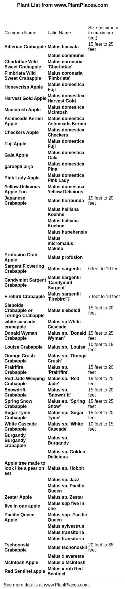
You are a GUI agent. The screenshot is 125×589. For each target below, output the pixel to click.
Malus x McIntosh (66, 562)
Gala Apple (16, 155)
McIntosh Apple (21, 562)
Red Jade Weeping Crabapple (25, 381)
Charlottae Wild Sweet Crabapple (23, 64)
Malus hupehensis (67, 232)
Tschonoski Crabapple (17, 547)
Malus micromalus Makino (60, 243)
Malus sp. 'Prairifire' (58, 370)
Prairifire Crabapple (16, 370)
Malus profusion (65, 257)
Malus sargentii (64, 268)
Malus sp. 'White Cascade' (65, 426)
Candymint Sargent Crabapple (25, 283)
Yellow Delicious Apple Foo (22, 189)
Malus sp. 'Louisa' (67, 347)
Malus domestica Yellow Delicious (66, 189)
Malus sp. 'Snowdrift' (59, 392)
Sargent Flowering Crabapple (24, 269)
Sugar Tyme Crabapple (17, 415)
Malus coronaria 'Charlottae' (65, 64)
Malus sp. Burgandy (58, 440)
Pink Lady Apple (22, 177)
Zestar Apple (18, 497)
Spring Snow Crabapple (18, 404)
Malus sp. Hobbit (66, 468)
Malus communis (66, 55)
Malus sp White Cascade (64, 324)
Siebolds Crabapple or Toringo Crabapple (25, 310)
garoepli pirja (19, 166)
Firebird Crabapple (25, 296)
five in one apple (22, 506)
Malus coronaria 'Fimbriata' (65, 76)
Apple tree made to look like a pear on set (25, 468)
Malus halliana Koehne (63, 212)
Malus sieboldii (64, 310)
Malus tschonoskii (67, 547)
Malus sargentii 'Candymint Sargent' (64, 282)
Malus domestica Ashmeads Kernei (67, 121)
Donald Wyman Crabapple (21, 336)
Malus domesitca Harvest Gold (66, 98)
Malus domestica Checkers (66, 132)
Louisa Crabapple (24, 347)
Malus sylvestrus (66, 526)
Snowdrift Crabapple (16, 392)
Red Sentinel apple (25, 571)
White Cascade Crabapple (21, 426)
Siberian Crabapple (25, 46)
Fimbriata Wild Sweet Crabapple (23, 76)
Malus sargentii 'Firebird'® (64, 296)
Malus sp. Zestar (65, 497)
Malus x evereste (66, 556)
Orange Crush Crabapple (20, 358)
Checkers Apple (22, 132)
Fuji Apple (15, 143)
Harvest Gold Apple (25, 98)
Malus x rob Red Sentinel (65, 571)
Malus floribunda (66, 200)
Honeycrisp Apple (24, 87)
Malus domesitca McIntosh (66, 110)
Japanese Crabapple (16, 201)
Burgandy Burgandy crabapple (15, 440)
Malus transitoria (66, 532)
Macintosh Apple (23, 109)
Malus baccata (63, 46)
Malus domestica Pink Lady (66, 178)
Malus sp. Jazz (63, 479)
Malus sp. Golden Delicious (66, 454)
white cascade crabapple (20, 324)
